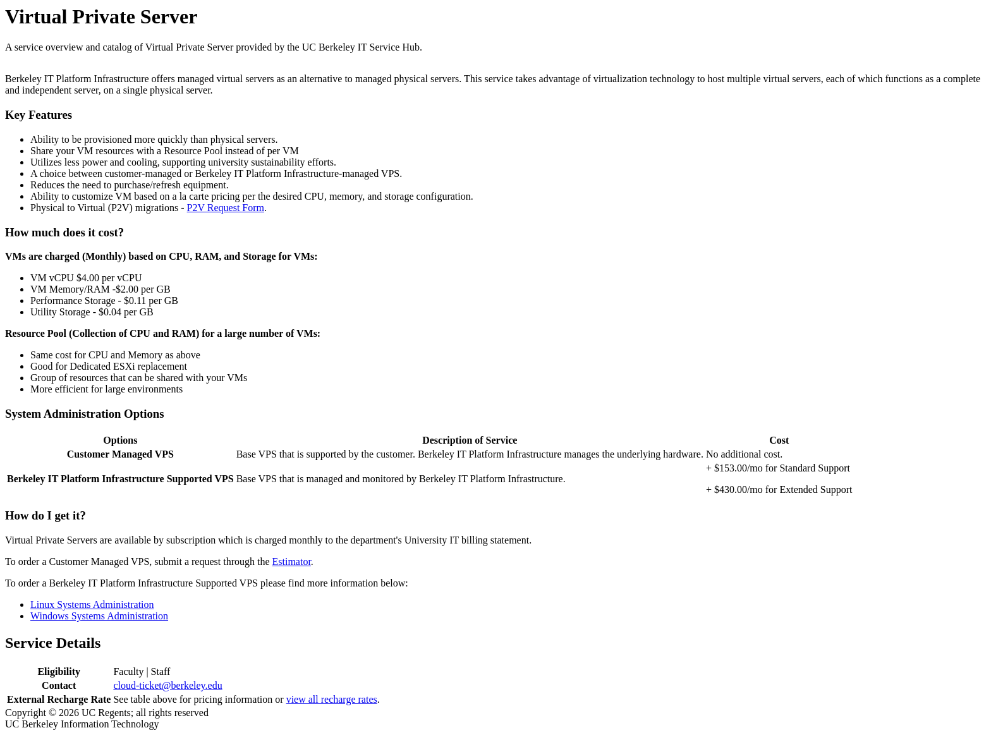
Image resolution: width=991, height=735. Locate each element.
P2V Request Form (225, 207)
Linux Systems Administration (92, 604)
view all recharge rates (331, 699)
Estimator (291, 561)
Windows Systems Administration (99, 615)
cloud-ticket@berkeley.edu (167, 685)
